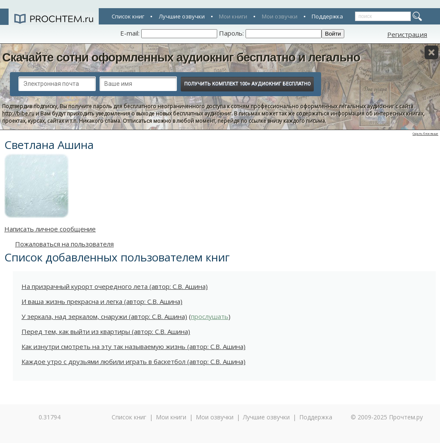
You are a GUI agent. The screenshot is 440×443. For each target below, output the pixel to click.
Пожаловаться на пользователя (64, 244)
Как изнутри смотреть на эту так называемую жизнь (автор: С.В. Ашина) (133, 346)
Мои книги (233, 16)
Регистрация (407, 34)
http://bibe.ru (18, 113)
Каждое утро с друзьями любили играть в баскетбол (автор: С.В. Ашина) (133, 361)
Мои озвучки (279, 16)
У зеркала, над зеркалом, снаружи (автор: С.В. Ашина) (104, 316)
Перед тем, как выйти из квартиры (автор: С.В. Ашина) (105, 331)
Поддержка (327, 16)
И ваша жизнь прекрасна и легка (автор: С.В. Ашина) (101, 301)
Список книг (128, 16)
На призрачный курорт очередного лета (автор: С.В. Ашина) (114, 286)
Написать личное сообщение (50, 229)
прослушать (209, 316)
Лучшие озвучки (182, 16)
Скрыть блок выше (425, 134)
